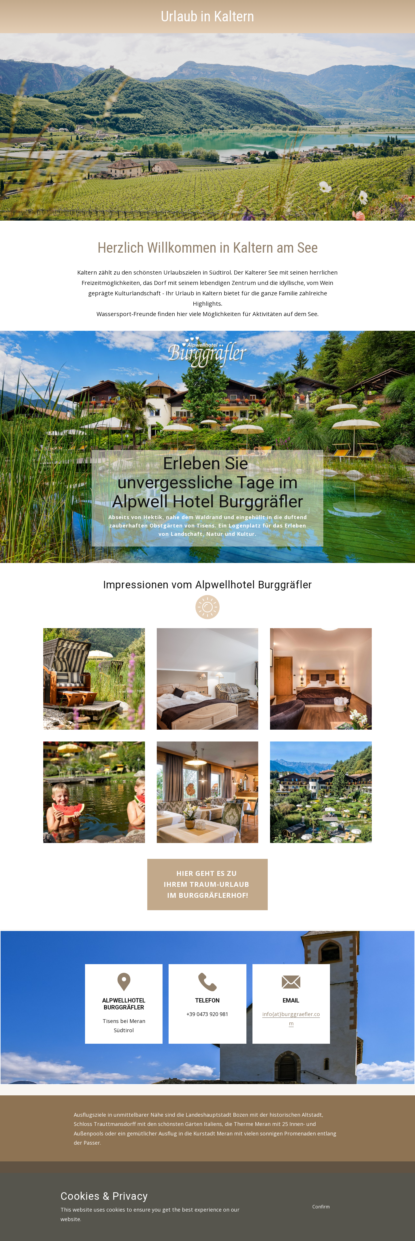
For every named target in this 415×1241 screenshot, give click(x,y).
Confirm (321, 1207)
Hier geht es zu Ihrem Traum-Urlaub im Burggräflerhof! (207, 884)
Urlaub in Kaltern (207, 16)
